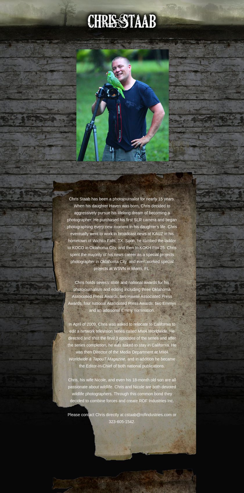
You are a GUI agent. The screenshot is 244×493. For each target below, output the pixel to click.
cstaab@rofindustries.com (148, 414)
